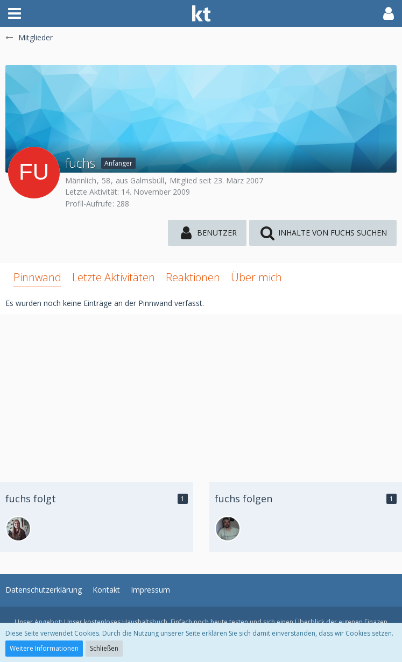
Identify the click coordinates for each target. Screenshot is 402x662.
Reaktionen (193, 277)
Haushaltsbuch (144, 622)
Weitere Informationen (44, 648)
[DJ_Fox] (18, 529)
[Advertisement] (201, 390)
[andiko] (228, 529)
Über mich (256, 277)
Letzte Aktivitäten (113, 277)
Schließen (104, 648)
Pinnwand (37, 277)
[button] (14, 13)
